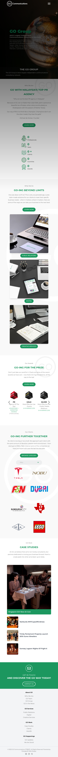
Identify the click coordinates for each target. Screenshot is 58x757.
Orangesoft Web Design (29, 751)
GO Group (28, 701)
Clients (29, 728)
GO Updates (29, 740)
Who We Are (29, 696)
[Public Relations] (29, 256)
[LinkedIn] (29, 754)
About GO (29, 692)
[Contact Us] (29, 684)
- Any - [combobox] (21, 462)
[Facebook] (26, 754)
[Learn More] (29, 209)
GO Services (29, 709)
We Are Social (29, 742)
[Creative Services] (29, 346)
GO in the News (29, 703)
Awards (29, 731)
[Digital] (29, 301)
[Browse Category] (29, 455)
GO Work (29, 722)
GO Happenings (29, 736)
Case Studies (29, 726)
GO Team (29, 698)
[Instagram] (32, 754)
